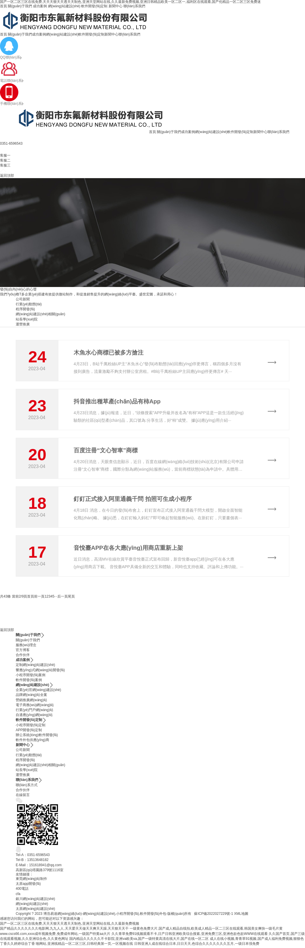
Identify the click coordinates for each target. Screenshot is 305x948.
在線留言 (23, 797)
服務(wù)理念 (26, 647)
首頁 (3, 6)
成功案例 (40, 6)
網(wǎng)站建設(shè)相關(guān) (40, 314)
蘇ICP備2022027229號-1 (213, 915)
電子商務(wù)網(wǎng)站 (35, 707)
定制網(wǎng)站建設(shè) (35, 667)
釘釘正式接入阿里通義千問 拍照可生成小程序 (133, 500)
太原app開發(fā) (28, 885)
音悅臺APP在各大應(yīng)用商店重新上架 (128, 549)
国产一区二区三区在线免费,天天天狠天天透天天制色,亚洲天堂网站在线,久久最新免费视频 (69, 925)
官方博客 (23, 652)
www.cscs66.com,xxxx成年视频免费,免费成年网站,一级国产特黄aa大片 (55, 935)
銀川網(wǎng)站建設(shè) (35, 901)
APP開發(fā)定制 (29, 732)
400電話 (22, 890)
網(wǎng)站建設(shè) (64, 6)
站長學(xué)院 (27, 319)
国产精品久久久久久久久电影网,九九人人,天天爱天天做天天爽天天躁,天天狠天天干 (64, 930)
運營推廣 (23, 324)
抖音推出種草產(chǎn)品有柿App (117, 401)
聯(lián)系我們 (134, 6)
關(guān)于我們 (20, 6)
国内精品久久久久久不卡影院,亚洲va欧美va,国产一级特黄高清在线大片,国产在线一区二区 (139, 940)
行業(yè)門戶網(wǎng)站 (34, 712)
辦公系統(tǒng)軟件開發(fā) (37, 737)
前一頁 (39, 598)
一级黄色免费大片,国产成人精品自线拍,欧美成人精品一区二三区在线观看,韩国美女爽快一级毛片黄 (206, 930)
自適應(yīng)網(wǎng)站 (34, 717)
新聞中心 (116, 6)
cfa (18, 895)
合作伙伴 (23, 657)
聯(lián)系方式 (27, 787)
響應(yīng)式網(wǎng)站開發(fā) (40, 672)
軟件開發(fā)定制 (94, 6)
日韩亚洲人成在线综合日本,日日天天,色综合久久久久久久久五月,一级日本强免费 (196, 945)
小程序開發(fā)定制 (30, 726)
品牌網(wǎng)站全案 (31, 696)
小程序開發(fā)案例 (30, 677)
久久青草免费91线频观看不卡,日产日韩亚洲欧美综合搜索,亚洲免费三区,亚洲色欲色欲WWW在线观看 (189, 935)
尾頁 (71, 598)
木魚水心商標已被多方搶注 (108, 352)
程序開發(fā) (25, 309)
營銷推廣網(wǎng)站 (31, 702)
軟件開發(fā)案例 (29, 682)
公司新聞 (23, 299)
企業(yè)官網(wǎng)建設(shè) (38, 692)
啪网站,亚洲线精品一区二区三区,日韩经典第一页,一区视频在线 (84, 945)
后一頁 (62, 598)
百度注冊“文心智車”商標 (106, 451)
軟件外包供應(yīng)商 (32, 742)
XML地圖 (241, 915)
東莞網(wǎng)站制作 (31, 880)
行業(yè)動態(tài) (29, 304)
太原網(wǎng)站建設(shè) (35, 910)
